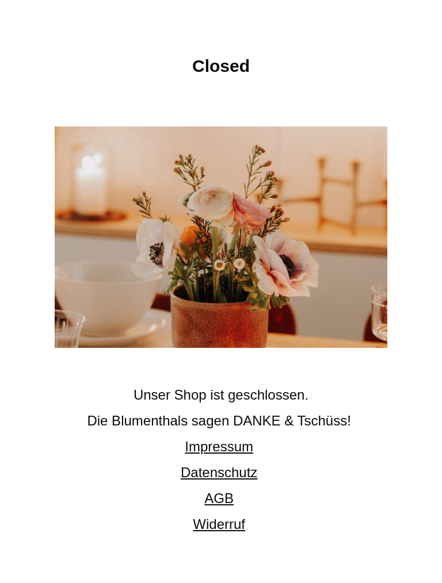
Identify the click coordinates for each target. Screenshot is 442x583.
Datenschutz (219, 472)
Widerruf (219, 524)
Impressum (219, 446)
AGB (219, 498)
